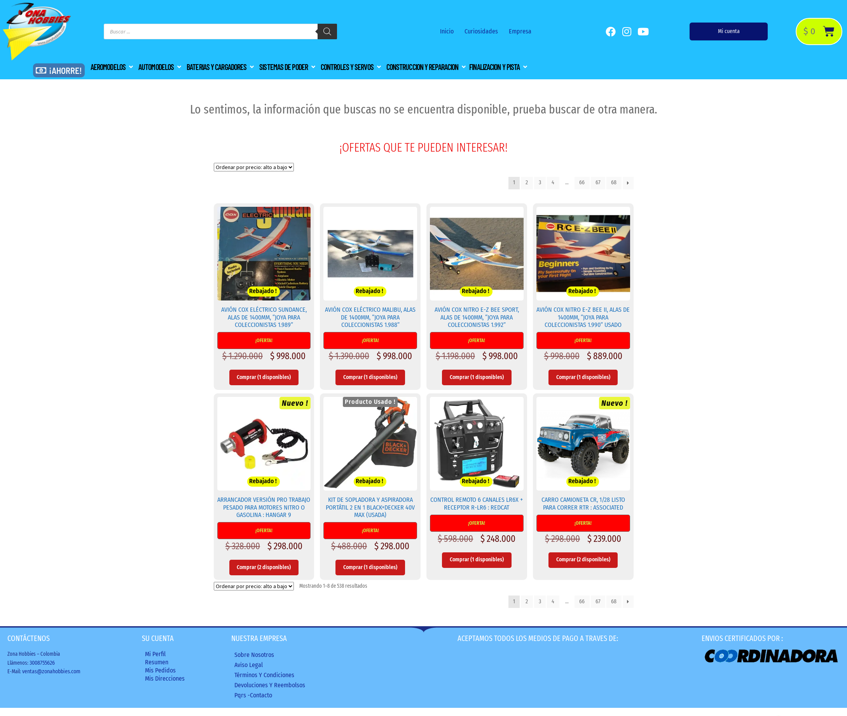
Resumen (156, 662)
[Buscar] (327, 31)
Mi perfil (155, 654)
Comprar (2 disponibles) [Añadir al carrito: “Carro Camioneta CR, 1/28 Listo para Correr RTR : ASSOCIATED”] (583, 559)
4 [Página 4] (553, 182)
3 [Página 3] (540, 182)
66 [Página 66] (582, 182)
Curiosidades (481, 31)
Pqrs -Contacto (253, 695)
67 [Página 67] (598, 182)
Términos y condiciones (264, 675)
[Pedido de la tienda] (254, 167)
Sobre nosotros (254, 654)
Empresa (520, 31)
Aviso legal (248, 665)
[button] (112, 66)
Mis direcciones (165, 678)
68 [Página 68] (613, 182)
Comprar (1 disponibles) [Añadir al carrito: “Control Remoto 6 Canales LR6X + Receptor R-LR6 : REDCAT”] (477, 559)
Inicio (447, 31)
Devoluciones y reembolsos (269, 685)
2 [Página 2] (527, 182)
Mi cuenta (729, 31)
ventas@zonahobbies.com (51, 671)
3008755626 (42, 663)
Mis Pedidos (160, 670)
